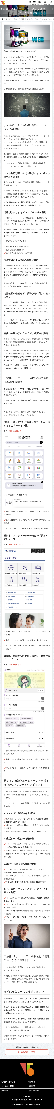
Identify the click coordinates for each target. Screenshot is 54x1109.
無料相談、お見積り (27, 1052)
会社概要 (34, 3)
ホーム (29, 3)
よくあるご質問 (7, 1086)
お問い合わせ (50, 3)
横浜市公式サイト (16, 544)
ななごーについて (8, 1082)
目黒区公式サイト (16, 665)
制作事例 (39, 3)
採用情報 (45, 3)
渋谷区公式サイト (16, 431)
